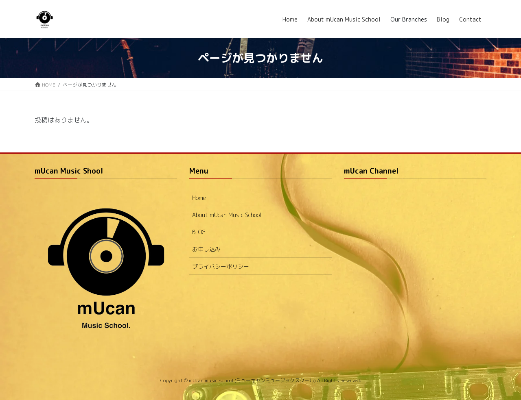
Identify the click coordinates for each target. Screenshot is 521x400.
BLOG (199, 232)
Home (199, 198)
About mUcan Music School (227, 215)
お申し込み (206, 249)
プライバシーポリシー (220, 266)
